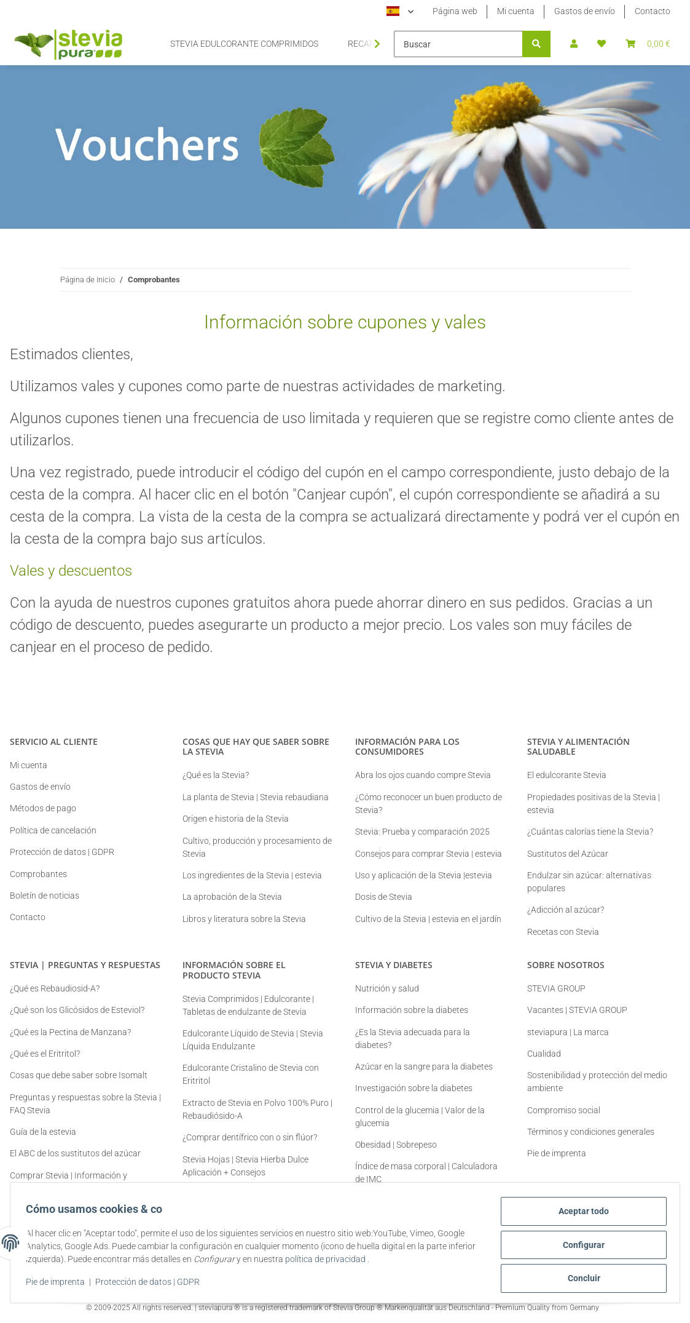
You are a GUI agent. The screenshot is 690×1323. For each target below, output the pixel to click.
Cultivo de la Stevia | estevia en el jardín (428, 919)
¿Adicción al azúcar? (565, 910)
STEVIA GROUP (556, 988)
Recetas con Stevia (563, 932)
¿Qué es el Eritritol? (45, 1054)
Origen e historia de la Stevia (235, 819)
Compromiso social (563, 1110)
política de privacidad (358, 1262)
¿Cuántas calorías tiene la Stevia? (590, 831)
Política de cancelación (53, 830)
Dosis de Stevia (383, 897)
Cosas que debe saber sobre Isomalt (78, 1075)
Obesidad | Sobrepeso (396, 1145)
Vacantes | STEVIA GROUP (577, 1010)
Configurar (579, 1247)
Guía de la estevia (43, 1132)
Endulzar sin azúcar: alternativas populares (589, 881)
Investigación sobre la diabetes (413, 1088)
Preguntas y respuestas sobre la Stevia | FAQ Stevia (85, 1103)
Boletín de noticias (44, 895)
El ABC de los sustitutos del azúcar (75, 1153)
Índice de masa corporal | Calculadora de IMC (426, 1172)
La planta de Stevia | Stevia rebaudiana (255, 797)
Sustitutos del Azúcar (567, 854)
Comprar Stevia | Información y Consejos (68, 1181)
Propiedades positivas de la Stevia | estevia (593, 803)
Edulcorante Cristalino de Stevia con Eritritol (250, 1074)
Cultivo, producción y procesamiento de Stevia (257, 847)
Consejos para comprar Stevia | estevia (428, 854)
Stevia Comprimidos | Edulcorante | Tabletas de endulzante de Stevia (248, 1005)
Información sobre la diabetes (411, 1010)
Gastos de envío (584, 11)
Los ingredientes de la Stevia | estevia (252, 875)
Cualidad (544, 1054)
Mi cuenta (516, 11)
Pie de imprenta (59, 1285)
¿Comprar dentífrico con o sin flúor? (249, 1137)
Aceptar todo (579, 1215)
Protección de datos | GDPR (152, 1285)
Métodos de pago (43, 808)
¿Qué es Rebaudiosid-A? (55, 988)
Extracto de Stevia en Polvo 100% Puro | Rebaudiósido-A (257, 1109)
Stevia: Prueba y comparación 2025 (422, 831)
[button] (573, 44)
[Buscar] (458, 44)
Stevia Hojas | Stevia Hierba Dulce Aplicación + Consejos (245, 1165)
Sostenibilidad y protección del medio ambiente (597, 1081)
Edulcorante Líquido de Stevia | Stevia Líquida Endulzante (252, 1039)
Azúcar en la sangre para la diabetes (424, 1066)
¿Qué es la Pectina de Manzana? (70, 1032)
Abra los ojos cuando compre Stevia (423, 775)
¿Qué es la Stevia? (215, 775)
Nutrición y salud (387, 988)
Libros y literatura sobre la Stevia (244, 919)
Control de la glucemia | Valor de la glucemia (420, 1116)
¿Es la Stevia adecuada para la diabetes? (412, 1038)
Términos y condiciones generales (590, 1132)
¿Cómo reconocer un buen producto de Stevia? (428, 803)
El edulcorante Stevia (566, 775)
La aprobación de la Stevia (232, 897)
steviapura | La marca (568, 1032)
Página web (455, 11)
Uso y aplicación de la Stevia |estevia (423, 875)
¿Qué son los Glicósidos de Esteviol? (77, 1010)
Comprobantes (38, 874)
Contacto (652, 11)
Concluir (579, 1279)
